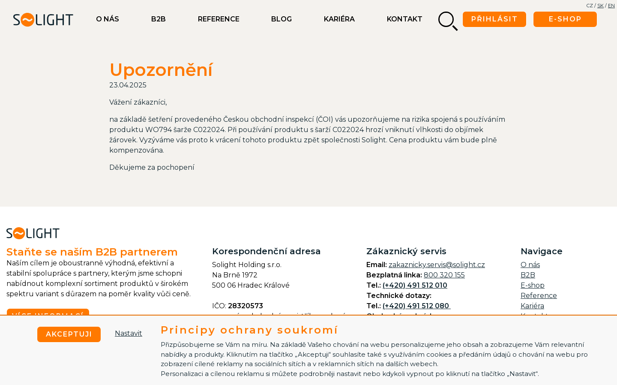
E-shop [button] (565, 19)
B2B (158, 19)
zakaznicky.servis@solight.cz (437, 265)
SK (600, 6)
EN (611, 6)
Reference (219, 19)
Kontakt (404, 19)
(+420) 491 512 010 (415, 285)
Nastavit (128, 333)
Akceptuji (69, 334)
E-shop (533, 285)
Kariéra (339, 19)
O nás (107, 19)
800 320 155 (444, 275)
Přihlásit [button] (494, 19)
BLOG (281, 19)
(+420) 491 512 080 (417, 306)
